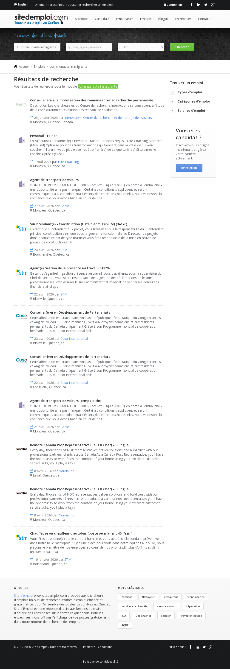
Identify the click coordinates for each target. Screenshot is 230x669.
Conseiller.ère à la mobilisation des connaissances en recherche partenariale (91, 100)
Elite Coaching (68, 161)
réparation (193, 606)
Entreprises (183, 19)
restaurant (171, 597)
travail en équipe (191, 615)
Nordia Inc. (67, 471)
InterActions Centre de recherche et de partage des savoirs (108, 117)
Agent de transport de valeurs (54, 180)
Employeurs (124, 19)
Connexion (174, 5)
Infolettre (89, 647)
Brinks (65, 206)
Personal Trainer (43, 136)
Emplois (146, 19)
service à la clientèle (135, 606)
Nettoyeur (148, 597)
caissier (166, 615)
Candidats (102, 19)
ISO (124, 615)
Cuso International (74, 338)
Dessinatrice (143, 615)
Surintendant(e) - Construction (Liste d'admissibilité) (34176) (78, 224)
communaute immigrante (69, 66)
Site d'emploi (23, 595)
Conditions (105, 647)
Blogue (163, 19)
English (23, 4)
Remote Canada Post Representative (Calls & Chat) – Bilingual (80, 445)
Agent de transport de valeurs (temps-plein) (65, 401)
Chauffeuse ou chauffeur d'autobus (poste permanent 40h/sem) (81, 533)
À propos (81, 19)
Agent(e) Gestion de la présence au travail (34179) (70, 268)
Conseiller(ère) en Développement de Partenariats (70, 312)
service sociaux (167, 606)
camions (127, 597)
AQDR (125, 625)
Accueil (24, 66)
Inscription (189, 168)
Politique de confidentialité (100, 661)
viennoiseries (195, 597)
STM (63, 250)
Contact (204, 19)
